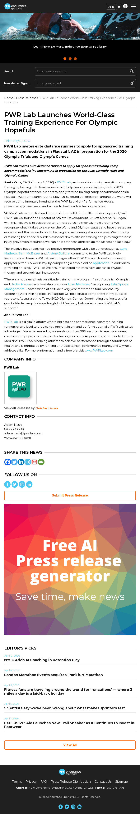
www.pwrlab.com (17, 438)
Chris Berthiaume (46, 408)
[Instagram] (27, 462)
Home (9, 98)
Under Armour (21, 284)
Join (111, 6)
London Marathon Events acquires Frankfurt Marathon (53, 675)
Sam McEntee (29, 253)
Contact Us (103, 781)
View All (70, 745)
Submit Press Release (70, 495)
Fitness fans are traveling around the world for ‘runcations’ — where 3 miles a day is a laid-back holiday (68, 692)
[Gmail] (34, 462)
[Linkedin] (21, 462)
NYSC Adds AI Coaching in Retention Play (42, 660)
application (101, 263)
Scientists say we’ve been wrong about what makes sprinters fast (64, 708)
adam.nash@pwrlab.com (23, 433)
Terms (17, 781)
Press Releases (27, 98)
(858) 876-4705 (115, 787)
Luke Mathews (78, 284)
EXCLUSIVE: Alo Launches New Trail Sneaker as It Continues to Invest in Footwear (69, 725)
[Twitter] (14, 462)
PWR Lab (64, 182)
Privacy (31, 781)
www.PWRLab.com (99, 350)
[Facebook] (7, 462)
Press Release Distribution (71, 781)
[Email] (41, 462)
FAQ (43, 781)
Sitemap (121, 781)
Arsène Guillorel (58, 253)
